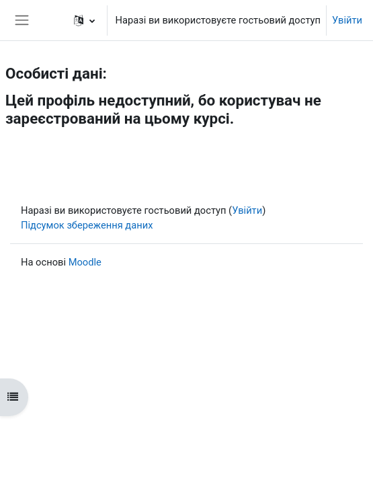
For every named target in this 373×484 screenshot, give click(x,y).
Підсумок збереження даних (87, 225)
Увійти (347, 20)
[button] (84, 20)
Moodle (85, 262)
